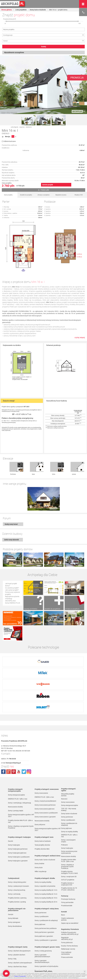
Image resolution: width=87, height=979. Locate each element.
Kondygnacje (7, 35)
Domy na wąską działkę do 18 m (46, 860)
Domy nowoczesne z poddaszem (46, 775)
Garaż (5, 41)
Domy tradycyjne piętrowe (17, 815)
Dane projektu (8, 195)
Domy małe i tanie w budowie (45, 822)
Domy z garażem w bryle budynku (46, 929)
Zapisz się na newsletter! (69, 886)
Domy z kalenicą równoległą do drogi (21, 943)
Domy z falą (12, 921)
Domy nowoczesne (41, 755)
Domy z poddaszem (41, 879)
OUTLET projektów (67, 842)
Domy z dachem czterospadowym (20, 925)
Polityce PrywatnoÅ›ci (20, 976)
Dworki (10, 804)
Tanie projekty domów (42, 807)
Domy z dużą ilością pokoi (17, 845)
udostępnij (14, 127)
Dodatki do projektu (26, 195)
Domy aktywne (40, 787)
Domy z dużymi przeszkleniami (45, 763)
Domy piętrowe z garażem (44, 899)
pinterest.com (13, 734)
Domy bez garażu (41, 933)
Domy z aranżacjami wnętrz (68, 803)
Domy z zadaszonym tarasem (18, 848)
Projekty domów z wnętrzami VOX (67, 846)
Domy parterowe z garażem (44, 895)
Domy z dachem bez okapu (17, 929)
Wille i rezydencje (40, 834)
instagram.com (29, 734)
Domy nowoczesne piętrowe (44, 771)
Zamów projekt (47, 185)
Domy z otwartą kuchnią (16, 852)
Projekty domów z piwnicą (17, 860)
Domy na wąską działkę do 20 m (46, 864)
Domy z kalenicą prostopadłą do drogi (21, 939)
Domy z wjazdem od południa (45, 848)
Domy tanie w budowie (38, 10)
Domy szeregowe (14, 885)
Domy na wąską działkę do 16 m (46, 856)
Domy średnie (39, 826)
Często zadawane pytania (67, 881)
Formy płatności (67, 905)
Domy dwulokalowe (15, 889)
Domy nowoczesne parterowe (45, 767)
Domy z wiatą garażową (43, 913)
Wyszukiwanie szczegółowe (14, 52)
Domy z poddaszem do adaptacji (46, 883)
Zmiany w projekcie (43, 195)
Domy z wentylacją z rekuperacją (19, 765)
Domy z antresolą (14, 856)
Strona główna (6, 10)
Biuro (63, 877)
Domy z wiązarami (41, 945)
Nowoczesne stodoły (15, 769)
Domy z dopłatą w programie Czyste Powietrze (20, 789)
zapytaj (21, 127)
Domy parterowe (40, 875)
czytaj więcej (80, 337)
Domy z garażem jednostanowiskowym (42, 918)
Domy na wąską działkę (43, 845)
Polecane (64, 807)
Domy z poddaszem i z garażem (46, 903)
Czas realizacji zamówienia (66, 915)
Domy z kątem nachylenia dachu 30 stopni (20, 934)
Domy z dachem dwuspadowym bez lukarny (20, 947)
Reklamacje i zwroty (68, 911)
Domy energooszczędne (16, 757)
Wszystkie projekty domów (67, 757)
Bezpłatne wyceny (61, 195)
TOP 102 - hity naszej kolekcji (68, 772)
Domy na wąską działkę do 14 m (46, 852)
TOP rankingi (12, 970)
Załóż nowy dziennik (11, 516)
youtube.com (18, 734)
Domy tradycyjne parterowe (17, 811)
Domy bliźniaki (13, 881)
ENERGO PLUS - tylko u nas (17, 761)
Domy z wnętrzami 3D (68, 839)
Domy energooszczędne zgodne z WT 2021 (21, 778)
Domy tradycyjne (14, 807)
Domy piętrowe (40, 887)
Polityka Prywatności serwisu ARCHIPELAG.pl (69, 896)
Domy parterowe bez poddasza (46, 891)
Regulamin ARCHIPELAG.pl (66, 901)
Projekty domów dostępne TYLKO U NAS (69, 835)
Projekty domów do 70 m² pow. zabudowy (69, 851)
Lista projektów (21, 10)
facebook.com (3, 734)
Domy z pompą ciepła (15, 773)
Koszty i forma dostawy (69, 908)
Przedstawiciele (66, 868)
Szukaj (43, 46)
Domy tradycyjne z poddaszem (19, 819)
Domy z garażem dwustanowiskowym (42, 924)
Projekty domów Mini (42, 811)
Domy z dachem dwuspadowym (19, 913)
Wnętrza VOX (79, 195)
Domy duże (38, 830)
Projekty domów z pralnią (17, 864)
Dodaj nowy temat (11, 501)
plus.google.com (8, 734)
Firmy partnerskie (67, 865)
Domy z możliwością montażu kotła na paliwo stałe (47, 954)
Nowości (38, 970)
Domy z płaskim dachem (16, 917)
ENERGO (5, 133)
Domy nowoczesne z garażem (45, 779)
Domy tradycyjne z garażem (18, 823)
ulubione (29, 127)
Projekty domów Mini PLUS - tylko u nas (20, 784)
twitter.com (24, 734)
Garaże (10, 877)
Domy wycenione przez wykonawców (69, 815)
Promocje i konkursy (68, 862)
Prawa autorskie (67, 920)
